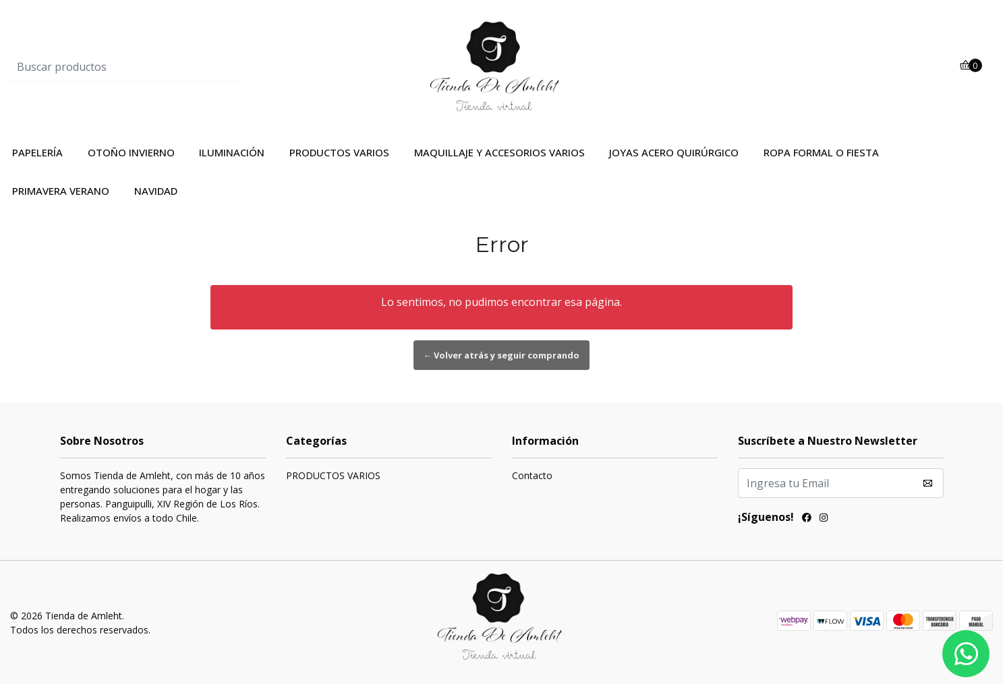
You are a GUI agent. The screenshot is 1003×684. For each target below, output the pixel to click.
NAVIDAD (155, 190)
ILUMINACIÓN (231, 152)
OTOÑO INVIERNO (131, 152)
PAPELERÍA (37, 152)
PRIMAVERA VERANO (60, 190)
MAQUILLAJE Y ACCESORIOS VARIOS (499, 152)
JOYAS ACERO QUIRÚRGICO (674, 152)
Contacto (532, 475)
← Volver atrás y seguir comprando (502, 355)
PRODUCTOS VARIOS (339, 152)
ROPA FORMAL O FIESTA (821, 152)
